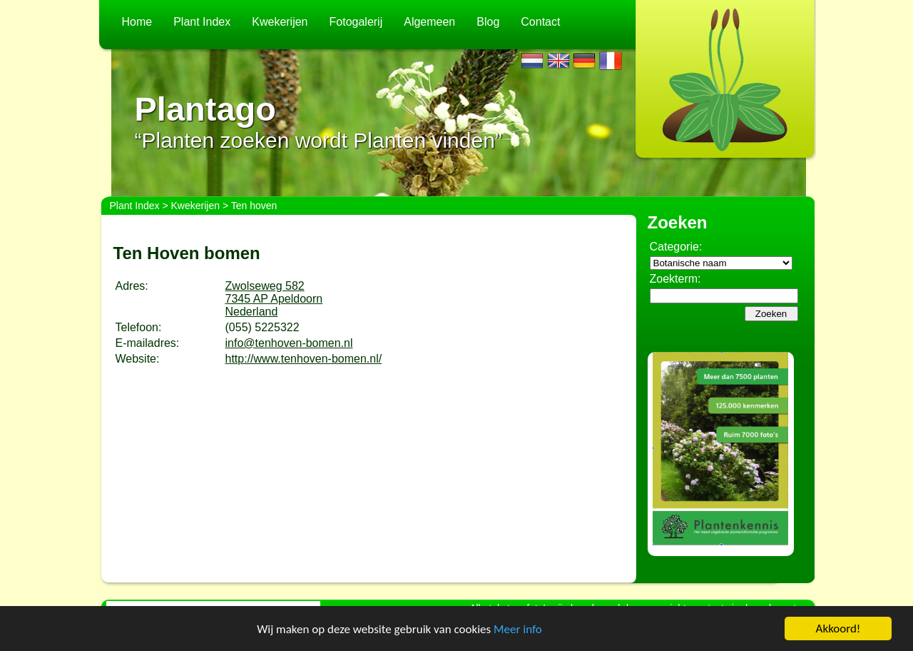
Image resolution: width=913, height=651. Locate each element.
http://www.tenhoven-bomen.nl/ (303, 359)
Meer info (518, 629)
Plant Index (201, 22)
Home (137, 22)
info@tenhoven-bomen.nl (289, 343)
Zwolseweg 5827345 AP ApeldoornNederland (274, 299)
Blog (487, 22)
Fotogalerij (356, 22)
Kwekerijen (279, 22)
